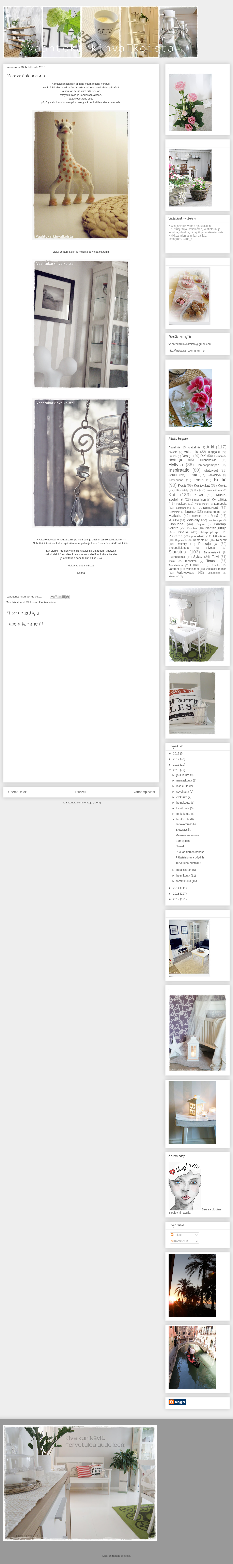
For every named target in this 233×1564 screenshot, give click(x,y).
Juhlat (192, 475)
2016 (176, 764)
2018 (176, 753)
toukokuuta (183, 813)
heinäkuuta (183, 802)
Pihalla (183, 532)
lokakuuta (182, 786)
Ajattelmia (194, 447)
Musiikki (174, 520)
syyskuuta (183, 791)
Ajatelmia (174, 447)
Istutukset (210, 470)
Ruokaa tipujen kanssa (190, 852)
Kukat (199, 495)
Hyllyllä (176, 464)
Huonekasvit (208, 460)
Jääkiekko (214, 475)
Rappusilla (181, 540)
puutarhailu (198, 536)
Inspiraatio (179, 470)
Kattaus (198, 480)
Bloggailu (214, 452)
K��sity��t (201, 504)
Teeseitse (191, 561)
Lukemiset (174, 512)
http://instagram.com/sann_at (187, 350)
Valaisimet (192, 568)
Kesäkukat (202, 485)
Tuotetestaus (176, 565)
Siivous (210, 547)
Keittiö (220, 479)
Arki (22, 602)
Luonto (190, 512)
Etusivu (80, 792)
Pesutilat (192, 528)
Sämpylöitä (183, 840)
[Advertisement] (81, 750)
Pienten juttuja (47, 602)
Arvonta (173, 452)
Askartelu (191, 452)
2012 (176, 899)
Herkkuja (175, 460)
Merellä (196, 515)
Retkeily (182, 544)
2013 (176, 893)
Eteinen (218, 456)
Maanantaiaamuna (187, 835)
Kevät (222, 485)
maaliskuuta (184, 869)
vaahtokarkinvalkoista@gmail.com (190, 344)
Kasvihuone (176, 480)
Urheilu (215, 565)
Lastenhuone (183, 508)
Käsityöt (181, 503)
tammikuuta (184, 881)
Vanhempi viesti (145, 792)
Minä (214, 516)
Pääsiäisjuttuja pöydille (190, 857)
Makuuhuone (212, 511)
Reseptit (221, 540)
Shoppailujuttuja (179, 547)
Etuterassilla (183, 829)
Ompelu (200, 524)
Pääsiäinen (220, 536)
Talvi (215, 557)
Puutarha (175, 536)
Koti (172, 494)
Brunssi (173, 456)
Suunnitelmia (177, 556)
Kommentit (179, 1241)
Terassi (211, 561)
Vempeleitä (213, 572)
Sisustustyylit (212, 552)
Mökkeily (193, 520)
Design (187, 456)
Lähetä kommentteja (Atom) (84, 802)
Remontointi (200, 540)
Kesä (182, 485)
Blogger (125, 1555)
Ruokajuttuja (207, 544)
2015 (176, 770)
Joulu (173, 475)
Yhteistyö (174, 576)
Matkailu (175, 516)
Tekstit (176, 1234)
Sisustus (177, 551)
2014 (176, 888)
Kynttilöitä (219, 499)
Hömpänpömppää (208, 465)
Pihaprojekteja (209, 532)
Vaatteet (174, 568)
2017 (176, 759)
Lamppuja (220, 503)
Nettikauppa (215, 520)
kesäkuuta (183, 808)
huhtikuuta (183, 819)
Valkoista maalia (216, 568)
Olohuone (31, 602)
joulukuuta (183, 775)
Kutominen (199, 499)
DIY (203, 456)
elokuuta (182, 797)
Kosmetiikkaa (214, 490)
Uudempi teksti (16, 792)
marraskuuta (184, 780)
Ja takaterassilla (186, 824)
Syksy (197, 557)
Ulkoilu (195, 565)
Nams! (180, 846)
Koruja (197, 490)
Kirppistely (182, 490)
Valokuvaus (186, 573)
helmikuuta (183, 875)
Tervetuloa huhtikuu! (188, 863)
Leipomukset (208, 508)
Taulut (172, 561)
